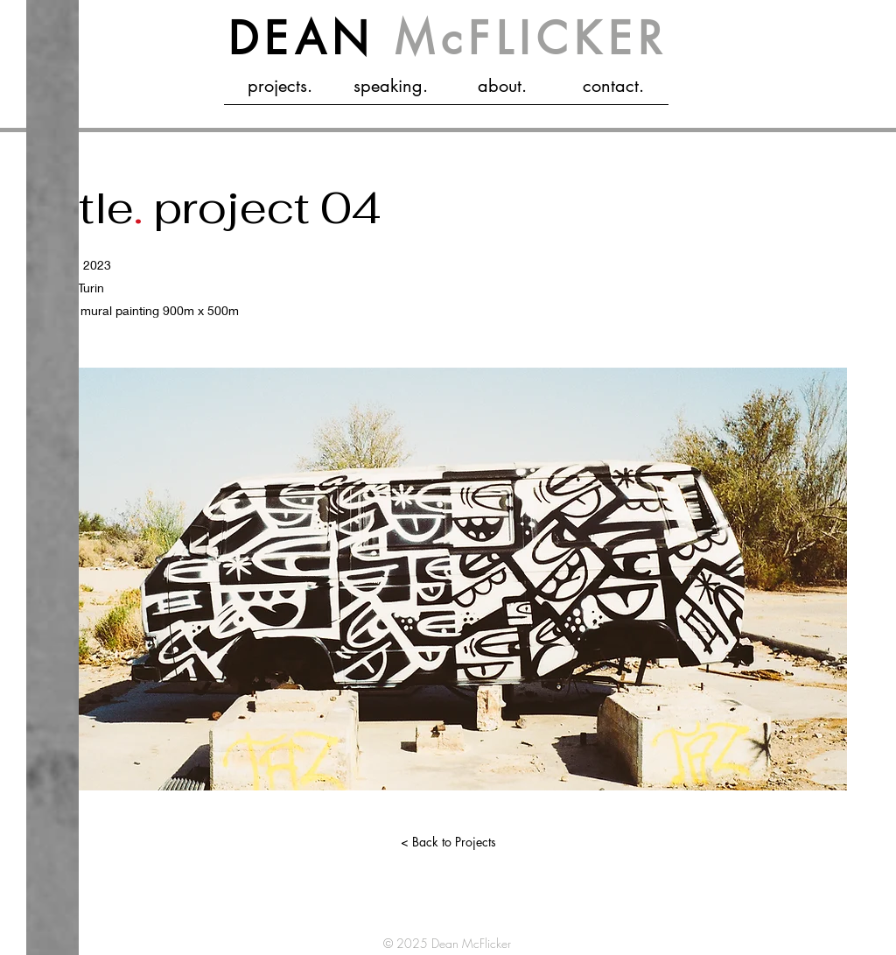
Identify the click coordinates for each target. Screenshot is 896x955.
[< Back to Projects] (448, 842)
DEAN (448, 38)
